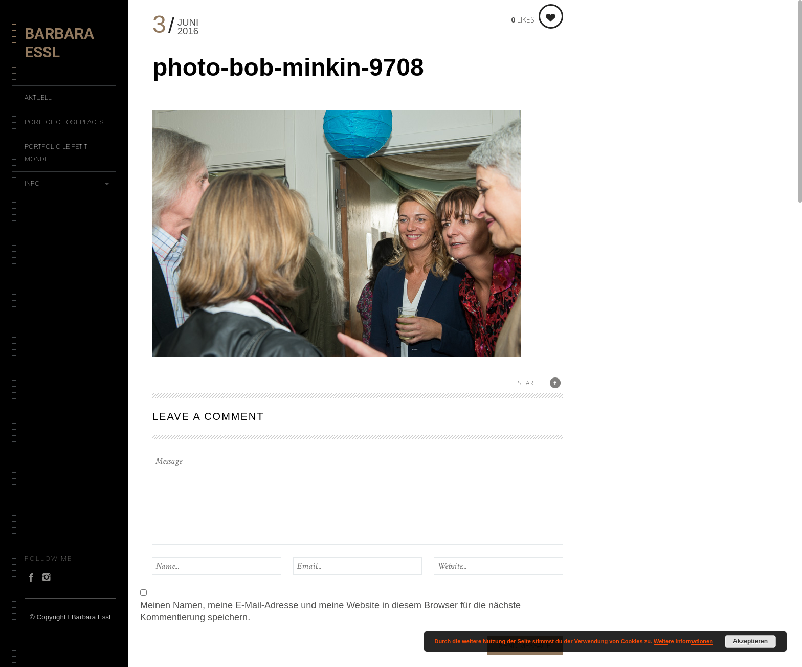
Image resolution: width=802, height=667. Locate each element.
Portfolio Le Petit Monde (56, 153)
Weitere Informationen (683, 641)
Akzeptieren (750, 641)
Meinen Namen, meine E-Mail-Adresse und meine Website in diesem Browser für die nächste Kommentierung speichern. (330, 611)
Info (32, 183)
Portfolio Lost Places (64, 122)
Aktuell (38, 97)
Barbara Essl (59, 43)
